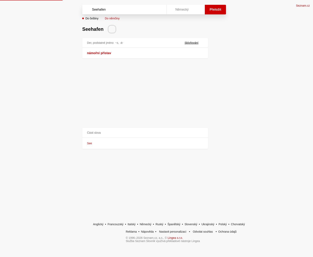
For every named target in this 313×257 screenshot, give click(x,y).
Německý (145, 224)
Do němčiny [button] (112, 18)
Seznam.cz (303, 5)
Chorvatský (238, 224)
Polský (223, 224)
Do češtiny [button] (91, 18)
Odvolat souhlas (203, 231)
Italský (132, 224)
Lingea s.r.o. (175, 237)
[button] (145, 133)
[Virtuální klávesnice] (159, 9)
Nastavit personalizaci (172, 231)
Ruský (159, 224)
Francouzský (115, 224)
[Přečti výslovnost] (112, 29)
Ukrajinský (207, 224)
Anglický (98, 224)
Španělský (173, 224)
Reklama (131, 231)
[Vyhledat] (123, 9)
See (89, 143)
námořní (93, 53)
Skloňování (194, 42)
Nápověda (147, 231)
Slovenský (190, 224)
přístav (106, 53)
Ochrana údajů (227, 231)
